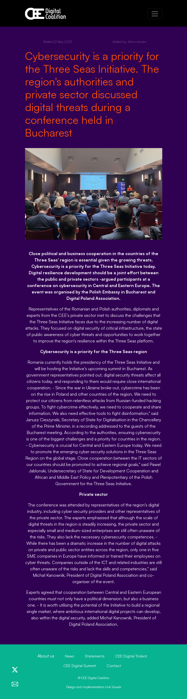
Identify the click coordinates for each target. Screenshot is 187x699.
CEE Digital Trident (131, 656)
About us (46, 656)
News (69, 656)
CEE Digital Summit (79, 665)
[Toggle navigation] (154, 14)
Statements (95, 656)
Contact (114, 665)
